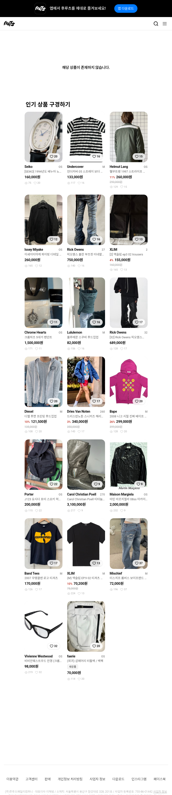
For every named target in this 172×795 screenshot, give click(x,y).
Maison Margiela (122, 494)
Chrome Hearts (35, 332)
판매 (47, 779)
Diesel (29, 411)
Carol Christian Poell (81, 494)
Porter (29, 494)
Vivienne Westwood (39, 656)
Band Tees (32, 573)
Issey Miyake (34, 249)
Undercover (75, 167)
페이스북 (160, 779)
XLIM (113, 249)
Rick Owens (75, 249)
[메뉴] (164, 23)
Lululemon (74, 332)
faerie (71, 656)
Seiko (29, 167)
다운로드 (118, 779)
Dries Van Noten (78, 411)
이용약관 (12, 779)
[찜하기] (53, 156)
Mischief (116, 573)
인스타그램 (139, 779)
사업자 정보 (98, 779)
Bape (113, 411)
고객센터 (32, 779)
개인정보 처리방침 (70, 779)
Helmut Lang (119, 167)
